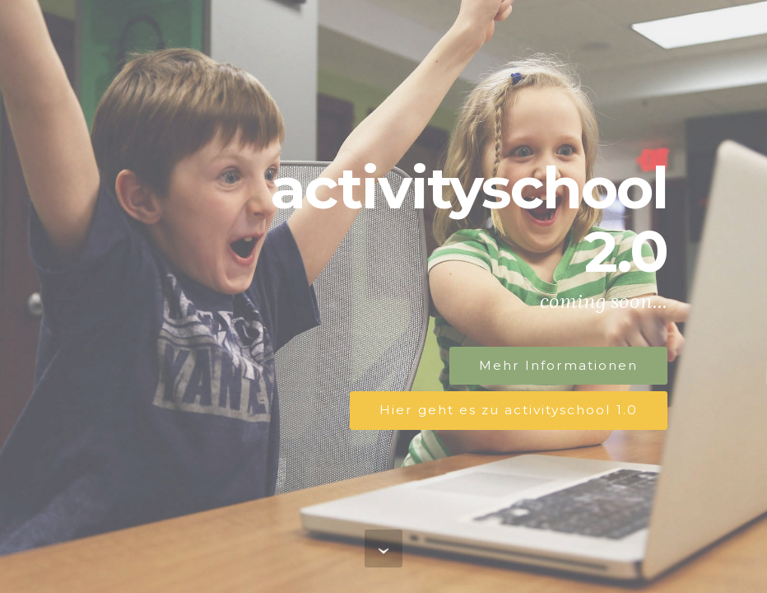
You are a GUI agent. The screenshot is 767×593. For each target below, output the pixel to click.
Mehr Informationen (558, 365)
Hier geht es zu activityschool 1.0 (508, 410)
